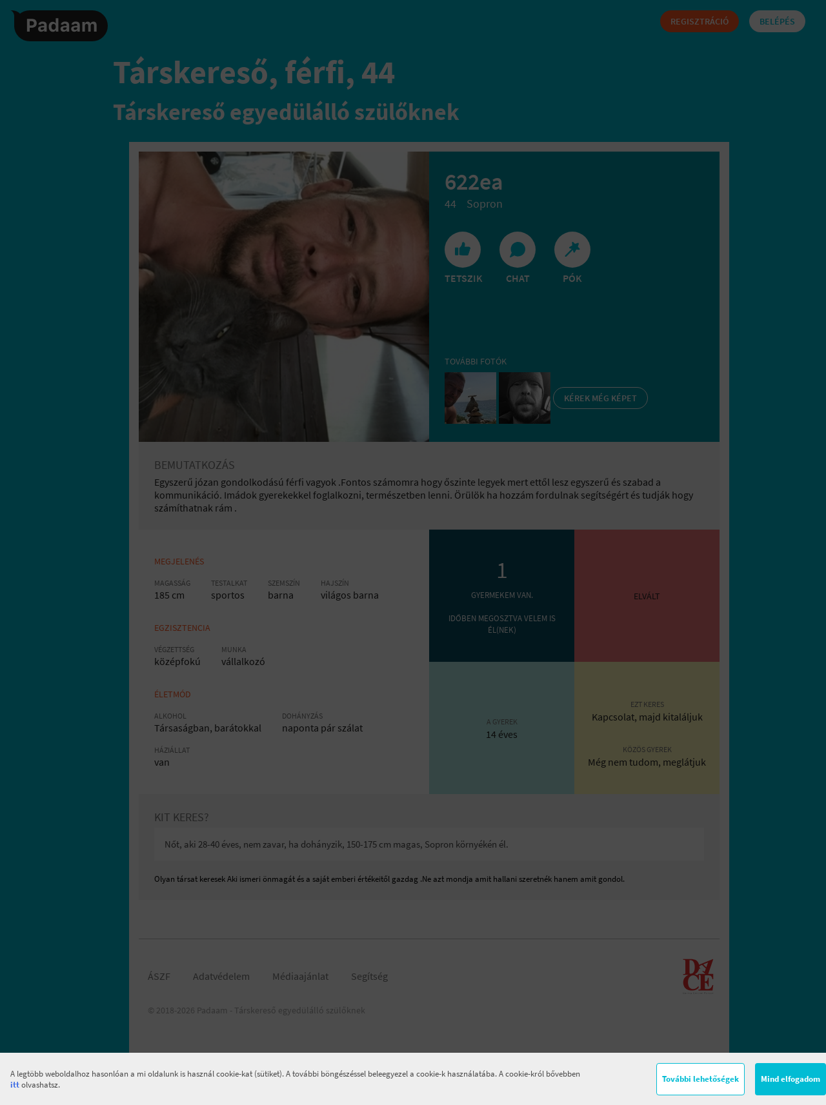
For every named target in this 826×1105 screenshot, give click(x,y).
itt (14, 1084)
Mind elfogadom (790, 1078)
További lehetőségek (700, 1078)
